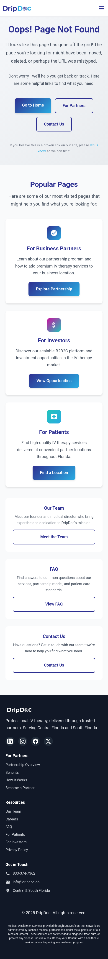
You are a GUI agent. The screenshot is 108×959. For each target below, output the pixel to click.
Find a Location (54, 899)
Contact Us (54, 337)
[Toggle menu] (101, 8)
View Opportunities (54, 807)
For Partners (74, 318)
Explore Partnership (54, 715)
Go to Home (33, 318)
